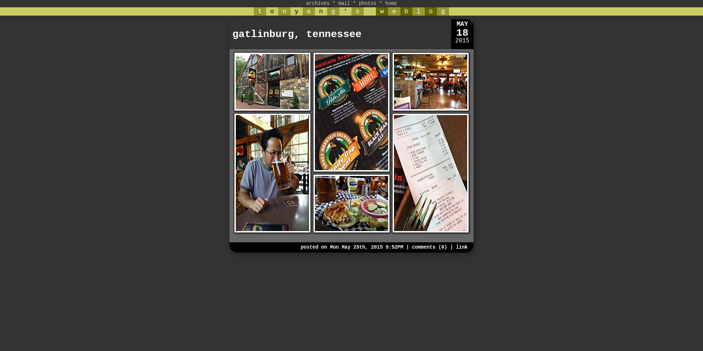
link (462, 247)
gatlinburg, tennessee (297, 34)
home (391, 3)
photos (367, 3)
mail (344, 3)
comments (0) (429, 247)
